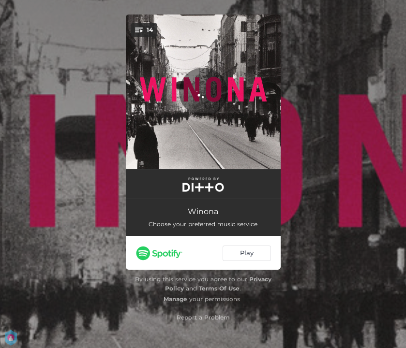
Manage (175, 299)
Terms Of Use (219, 288)
